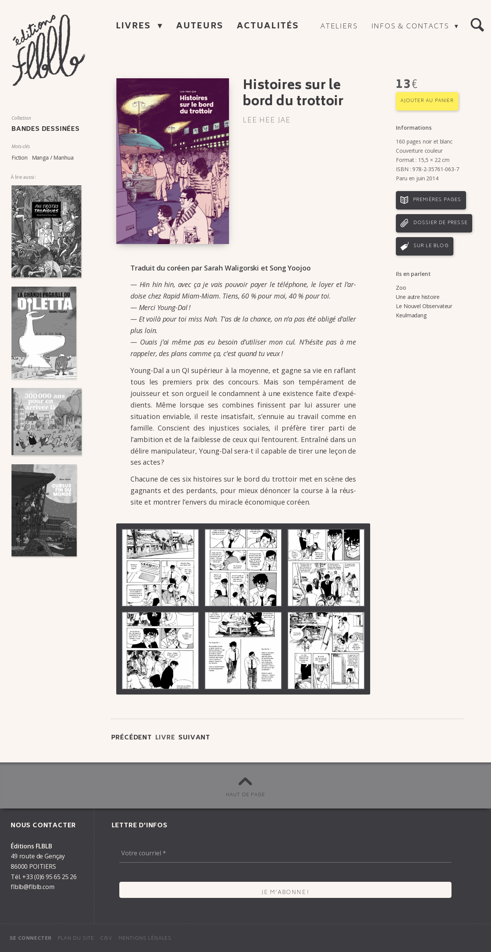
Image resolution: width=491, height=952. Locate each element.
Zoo (401, 287)
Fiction (20, 157)
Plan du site (76, 939)
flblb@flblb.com (32, 887)
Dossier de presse (441, 223)
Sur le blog (431, 246)
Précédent (131, 738)
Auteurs (199, 27)
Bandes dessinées (46, 129)
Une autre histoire (417, 296)
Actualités (268, 27)
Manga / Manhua (53, 157)
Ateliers (339, 27)
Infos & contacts (411, 27)
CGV (106, 939)
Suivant (194, 738)
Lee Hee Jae (267, 121)
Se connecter (31, 939)
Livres (135, 27)
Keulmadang (411, 315)
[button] (477, 25)
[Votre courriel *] (285, 853)
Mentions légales (145, 939)
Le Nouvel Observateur (424, 306)
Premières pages (437, 200)
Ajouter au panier (426, 101)
